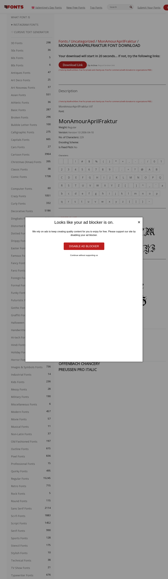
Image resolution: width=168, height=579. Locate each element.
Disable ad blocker (84, 246)
